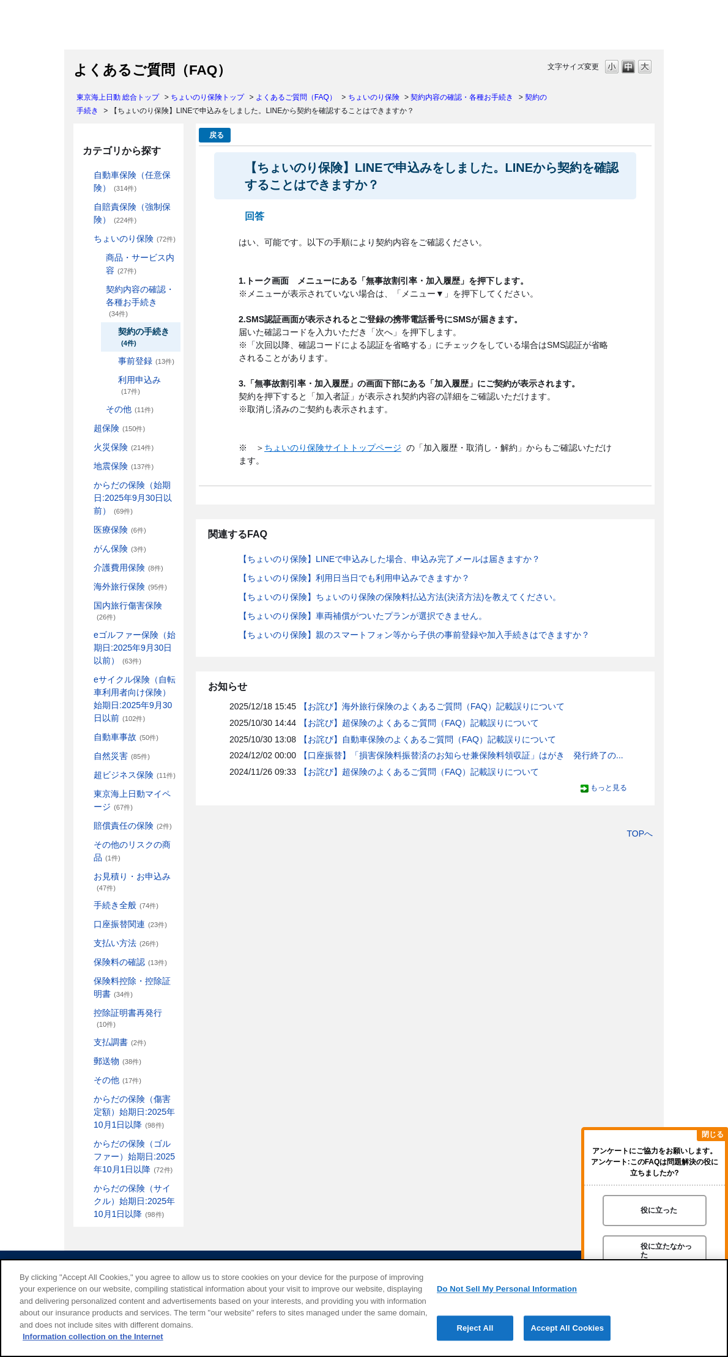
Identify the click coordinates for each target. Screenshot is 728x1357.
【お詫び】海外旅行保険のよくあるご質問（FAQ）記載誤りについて (432, 706)
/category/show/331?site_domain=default (85, 775)
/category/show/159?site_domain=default (85, 756)
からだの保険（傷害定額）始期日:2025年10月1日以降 (134, 1112)
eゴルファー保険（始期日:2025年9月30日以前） (135, 647)
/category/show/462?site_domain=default (85, 1099)
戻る (216, 135)
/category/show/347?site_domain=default (85, 981)
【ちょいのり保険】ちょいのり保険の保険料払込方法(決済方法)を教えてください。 (400, 597)
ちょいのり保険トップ (207, 97)
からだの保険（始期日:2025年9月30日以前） (133, 498)
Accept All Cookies (567, 1328)
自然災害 (122, 756)
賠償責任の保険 (133, 825)
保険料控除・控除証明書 (132, 987)
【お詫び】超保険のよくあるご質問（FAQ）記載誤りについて (419, 723)
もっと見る (608, 787)
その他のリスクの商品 (132, 851)
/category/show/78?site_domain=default (85, 605)
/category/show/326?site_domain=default (85, 737)
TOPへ (639, 833)
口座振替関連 (130, 924)
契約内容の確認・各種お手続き (461, 97)
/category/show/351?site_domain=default (85, 1013)
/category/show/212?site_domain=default (97, 289)
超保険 (119, 428)
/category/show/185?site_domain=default (85, 207)
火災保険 (124, 447)
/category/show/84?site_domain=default (85, 485)
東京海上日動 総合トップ (117, 97)
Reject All (474, 1328)
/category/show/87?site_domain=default (85, 466)
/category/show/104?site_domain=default (85, 428)
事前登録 (146, 361)
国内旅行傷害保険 (128, 611)
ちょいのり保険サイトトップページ (332, 448)
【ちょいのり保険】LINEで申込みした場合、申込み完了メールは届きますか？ (389, 559)
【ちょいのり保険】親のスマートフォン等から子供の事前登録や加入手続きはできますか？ (414, 635)
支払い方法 (126, 943)
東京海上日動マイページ (132, 800)
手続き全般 (126, 905)
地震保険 (124, 466)
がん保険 (120, 548)
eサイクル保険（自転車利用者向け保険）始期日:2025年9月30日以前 (135, 699)
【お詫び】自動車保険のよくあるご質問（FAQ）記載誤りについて (427, 739)
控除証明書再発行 (128, 1018)
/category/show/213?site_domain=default (97, 409)
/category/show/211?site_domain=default (97, 257)
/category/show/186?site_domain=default (85, 238)
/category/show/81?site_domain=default (85, 586)
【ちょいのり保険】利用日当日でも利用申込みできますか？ (354, 578)
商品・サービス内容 (140, 264)
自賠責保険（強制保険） (132, 213)
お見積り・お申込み (132, 881)
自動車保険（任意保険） (132, 181)
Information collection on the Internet (93, 1336)
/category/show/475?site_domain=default (85, 1143)
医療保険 (120, 529)
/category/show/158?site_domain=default (85, 548)
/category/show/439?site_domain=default (85, 794)
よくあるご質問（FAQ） (296, 97)
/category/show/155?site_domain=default (85, 529)
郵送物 (117, 1061)
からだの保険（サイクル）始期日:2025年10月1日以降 (134, 1201)
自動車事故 (126, 737)
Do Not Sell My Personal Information (507, 1288)
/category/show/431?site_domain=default (85, 567)
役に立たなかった (666, 1250)
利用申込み (139, 385)
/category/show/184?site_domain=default (85, 175)
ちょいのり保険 (373, 97)
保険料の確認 (130, 962)
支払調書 (120, 1042)
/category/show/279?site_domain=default (85, 635)
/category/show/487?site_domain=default (85, 1188)
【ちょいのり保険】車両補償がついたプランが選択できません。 (363, 616)
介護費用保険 (128, 567)
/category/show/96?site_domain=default (85, 447)
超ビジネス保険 (135, 775)
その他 (130, 409)
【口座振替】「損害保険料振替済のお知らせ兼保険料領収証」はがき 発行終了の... (461, 755)
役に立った (659, 1210)
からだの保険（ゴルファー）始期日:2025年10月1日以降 (134, 1156)
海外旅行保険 (130, 586)
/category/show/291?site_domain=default (85, 679)
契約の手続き (143, 337)
